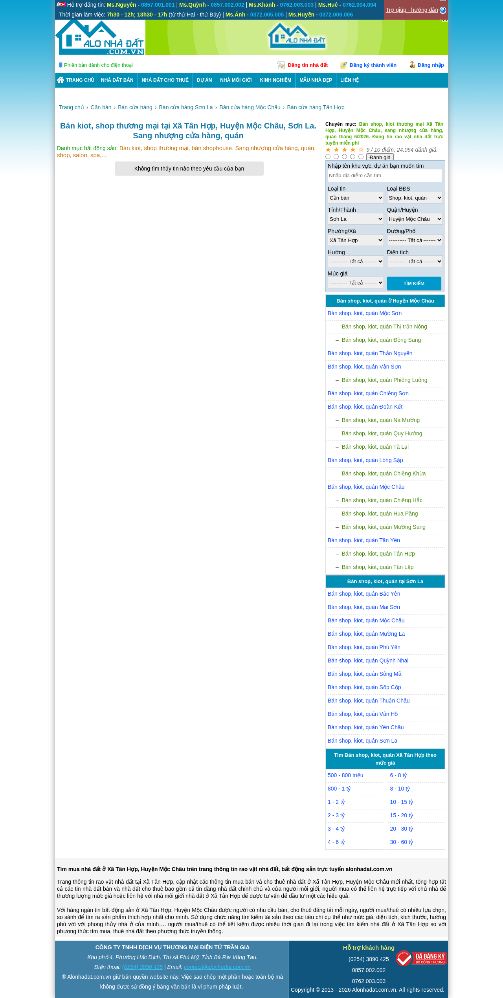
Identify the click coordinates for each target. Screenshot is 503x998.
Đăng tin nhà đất (308, 65)
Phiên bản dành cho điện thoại (98, 65)
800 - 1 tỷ (339, 788)
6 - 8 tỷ (398, 775)
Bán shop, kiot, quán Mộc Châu (366, 487)
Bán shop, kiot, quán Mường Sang (384, 527)
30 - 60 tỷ (401, 842)
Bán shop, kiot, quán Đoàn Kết (365, 407)
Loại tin (336, 188)
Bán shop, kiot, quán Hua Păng (380, 513)
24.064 (405, 150)
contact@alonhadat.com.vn (217, 967)
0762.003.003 (369, 981)
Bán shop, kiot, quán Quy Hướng (382, 433)
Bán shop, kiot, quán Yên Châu (366, 727)
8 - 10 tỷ (400, 788)
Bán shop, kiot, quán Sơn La (362, 740)
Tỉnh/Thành (342, 210)
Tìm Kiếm (414, 283)
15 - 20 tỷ (401, 815)
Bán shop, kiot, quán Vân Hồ (363, 714)
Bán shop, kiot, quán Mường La (366, 634)
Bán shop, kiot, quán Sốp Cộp (364, 687)
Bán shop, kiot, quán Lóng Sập (365, 460)
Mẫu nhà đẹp (315, 80)
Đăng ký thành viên (373, 65)
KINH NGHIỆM (276, 80)
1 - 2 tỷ (336, 802)
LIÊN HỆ (349, 80)
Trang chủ (80, 80)
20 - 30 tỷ (401, 829)
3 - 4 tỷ (336, 829)
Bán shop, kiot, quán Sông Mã (365, 674)
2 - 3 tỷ (336, 815)
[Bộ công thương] (421, 960)
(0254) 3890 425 (142, 967)
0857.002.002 (369, 970)
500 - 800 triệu (345, 775)
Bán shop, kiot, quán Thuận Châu (369, 700)
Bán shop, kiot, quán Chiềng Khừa (384, 473)
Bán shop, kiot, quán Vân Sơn (364, 366)
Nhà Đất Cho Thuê (165, 80)
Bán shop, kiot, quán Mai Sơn (364, 607)
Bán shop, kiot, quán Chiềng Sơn (368, 393)
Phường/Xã (342, 231)
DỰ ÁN (204, 80)
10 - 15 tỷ (401, 802)
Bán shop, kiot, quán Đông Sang (381, 340)
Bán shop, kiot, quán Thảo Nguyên (370, 353)
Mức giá (337, 273)
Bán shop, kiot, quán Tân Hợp (378, 553)
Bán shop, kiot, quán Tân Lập (378, 567)
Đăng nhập (431, 65)
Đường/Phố (401, 231)
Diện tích (398, 252)
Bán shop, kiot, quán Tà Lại (375, 447)
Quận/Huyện (402, 210)
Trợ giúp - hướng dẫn (412, 10)
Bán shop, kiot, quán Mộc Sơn (365, 313)
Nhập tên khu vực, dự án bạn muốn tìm (376, 166)
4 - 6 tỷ (336, 842)
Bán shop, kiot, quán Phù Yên (364, 647)
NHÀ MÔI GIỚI (236, 80)
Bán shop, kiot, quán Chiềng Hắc (382, 500)
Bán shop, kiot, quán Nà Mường (381, 420)
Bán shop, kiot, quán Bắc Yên (364, 594)
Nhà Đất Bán (117, 80)
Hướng (336, 252)
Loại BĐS (398, 188)
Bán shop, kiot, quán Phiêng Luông (385, 380)
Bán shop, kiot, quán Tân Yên (364, 540)
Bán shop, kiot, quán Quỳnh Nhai (368, 660)
